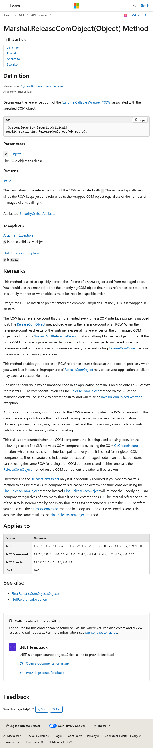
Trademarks (33, 742)
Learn (8, 15)
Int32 (7, 180)
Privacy (92, 736)
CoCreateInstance (127, 445)
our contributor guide (101, 632)
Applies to (13, 59)
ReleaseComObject (31, 324)
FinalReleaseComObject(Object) (35, 593)
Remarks (12, 53)
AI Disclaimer (12, 736)
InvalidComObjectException (121, 396)
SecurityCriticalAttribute (38, 213)
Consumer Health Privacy (121, 736)
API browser (39, 15)
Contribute (75, 736)
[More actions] (146, 15)
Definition (13, 47)
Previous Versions (37, 736)
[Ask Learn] (126, 15)
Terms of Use (11, 742)
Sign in (145, 5)
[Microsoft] (76, 6)
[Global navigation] (4, 6)
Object (16, 154)
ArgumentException (18, 235)
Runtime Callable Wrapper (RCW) (86, 102)
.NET (21, 15)
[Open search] (134, 6)
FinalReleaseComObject (21, 490)
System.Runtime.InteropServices (42, 86)
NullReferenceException (21, 253)
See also (12, 64)
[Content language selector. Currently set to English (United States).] (23, 725)
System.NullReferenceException (57, 336)
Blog (57, 736)
